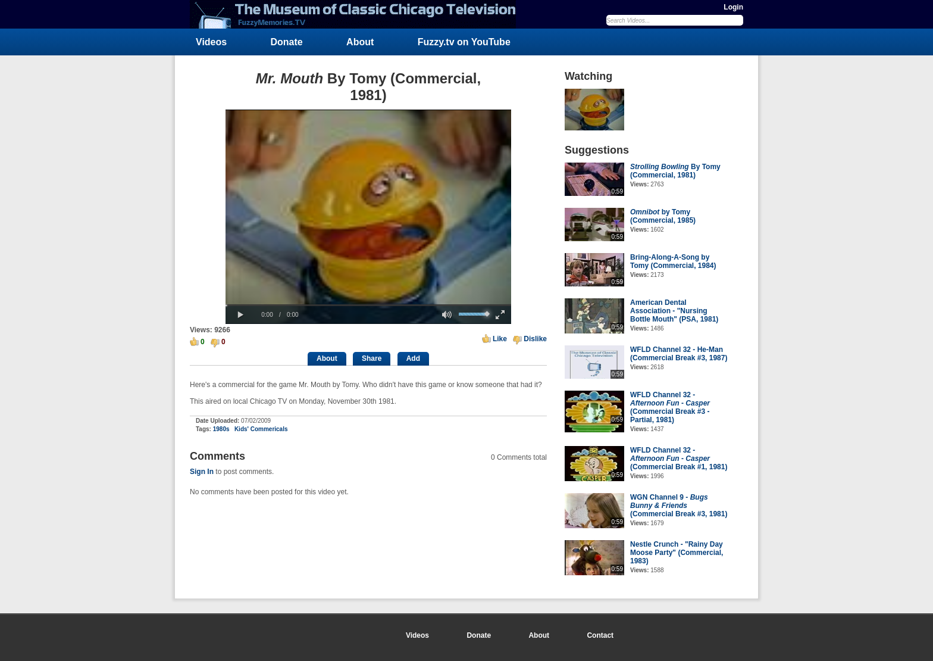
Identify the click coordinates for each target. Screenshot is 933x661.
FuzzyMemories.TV (357, 14)
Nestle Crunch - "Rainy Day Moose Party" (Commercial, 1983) (676, 552)
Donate (287, 42)
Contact (600, 635)
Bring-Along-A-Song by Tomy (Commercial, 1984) (673, 261)
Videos (211, 42)
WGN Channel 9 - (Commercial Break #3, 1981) (678, 505)
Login (733, 7)
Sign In (202, 471)
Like (500, 339)
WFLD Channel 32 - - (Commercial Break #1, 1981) (678, 458)
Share (371, 358)
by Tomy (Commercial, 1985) (663, 216)
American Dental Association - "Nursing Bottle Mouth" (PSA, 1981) (674, 310)
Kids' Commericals (261, 429)
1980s (221, 429)
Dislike (535, 339)
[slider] (368, 305)
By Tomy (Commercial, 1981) (675, 171)
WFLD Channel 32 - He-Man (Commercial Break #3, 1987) (678, 353)
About (360, 42)
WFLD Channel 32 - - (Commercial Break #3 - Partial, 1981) (670, 407)
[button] (240, 315)
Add (413, 358)
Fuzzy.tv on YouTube (464, 42)
